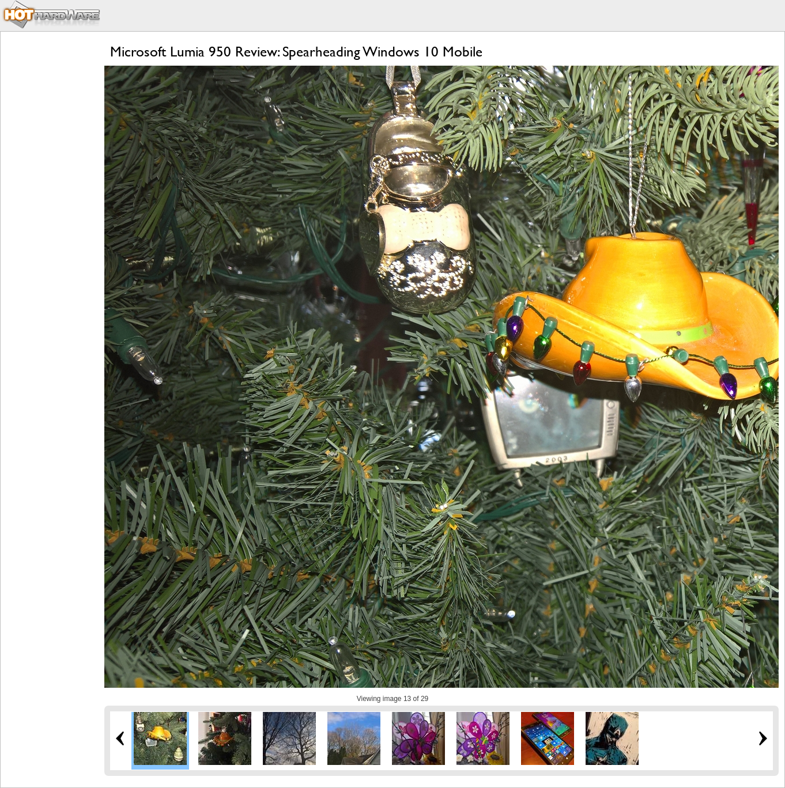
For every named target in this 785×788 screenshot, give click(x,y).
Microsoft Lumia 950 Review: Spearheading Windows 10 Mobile (296, 51)
